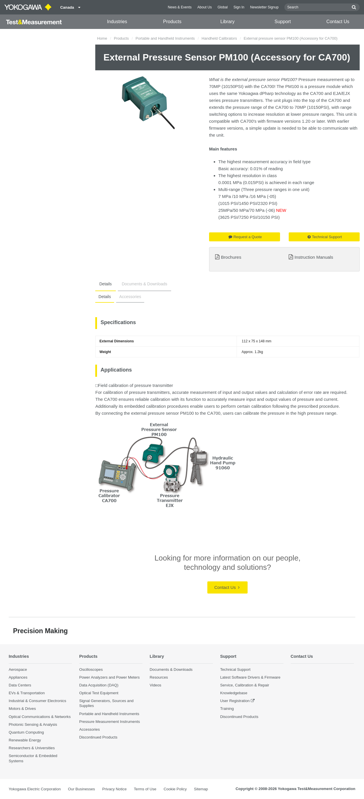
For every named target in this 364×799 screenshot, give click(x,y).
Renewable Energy (25, 740)
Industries (117, 21)
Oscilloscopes (91, 669)
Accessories (127, 296)
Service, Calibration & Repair (244, 685)
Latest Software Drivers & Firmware (250, 677)
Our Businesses (81, 789)
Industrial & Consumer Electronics (37, 701)
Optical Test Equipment (98, 693)
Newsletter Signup (264, 7)
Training (227, 709)
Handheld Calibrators (219, 38)
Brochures (231, 257)
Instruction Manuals (314, 257)
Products (172, 21)
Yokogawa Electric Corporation (35, 789)
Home (102, 38)
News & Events (179, 7)
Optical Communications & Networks (40, 716)
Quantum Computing (26, 732)
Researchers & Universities (32, 748)
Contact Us (337, 21)
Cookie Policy (175, 789)
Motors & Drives (22, 709)
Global (222, 7)
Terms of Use (145, 789)
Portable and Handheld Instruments (165, 38)
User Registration (235, 701)
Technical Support (325, 237)
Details (104, 284)
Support (283, 21)
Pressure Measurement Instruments (109, 721)
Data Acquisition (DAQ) (98, 685)
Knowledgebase (233, 693)
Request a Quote (245, 237)
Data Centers (20, 685)
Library (227, 21)
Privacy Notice (114, 789)
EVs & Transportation (27, 693)
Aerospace (18, 669)
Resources (159, 677)
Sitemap (201, 789)
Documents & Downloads (139, 284)
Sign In (238, 7)
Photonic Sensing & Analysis (33, 724)
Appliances (18, 677)
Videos (155, 685)
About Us (204, 7)
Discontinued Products (98, 737)
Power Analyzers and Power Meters (109, 677)
